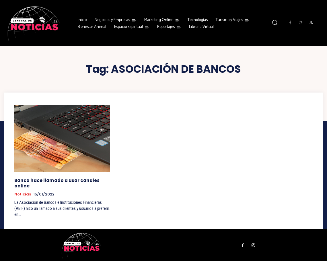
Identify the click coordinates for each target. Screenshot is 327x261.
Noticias (22, 194)
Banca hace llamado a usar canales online (56, 183)
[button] (275, 22)
